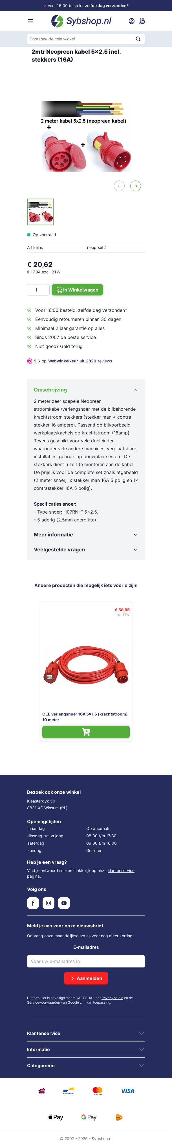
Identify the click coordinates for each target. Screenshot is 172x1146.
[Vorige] (119, 186)
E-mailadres (86, 947)
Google (73, 1002)
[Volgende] (136, 186)
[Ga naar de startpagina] (81, 21)
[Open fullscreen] (86, 136)
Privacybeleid (112, 998)
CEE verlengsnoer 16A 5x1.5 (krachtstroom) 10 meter (85, 717)
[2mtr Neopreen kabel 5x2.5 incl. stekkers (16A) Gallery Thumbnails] (40, 212)
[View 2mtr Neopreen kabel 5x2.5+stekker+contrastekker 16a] (40, 212)
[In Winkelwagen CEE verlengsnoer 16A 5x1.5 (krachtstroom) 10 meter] (86, 732)
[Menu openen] (30, 21)
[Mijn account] (131, 21)
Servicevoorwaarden (43, 1002)
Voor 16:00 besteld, (88, 5)
